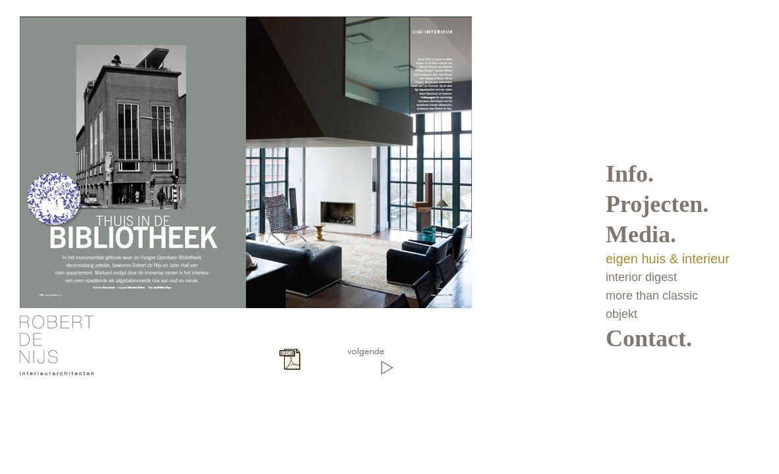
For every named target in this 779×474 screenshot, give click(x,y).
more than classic (652, 295)
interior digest (641, 277)
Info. (630, 174)
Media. (641, 234)
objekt (621, 314)
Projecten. (657, 204)
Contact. (649, 338)
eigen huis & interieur (668, 258)
